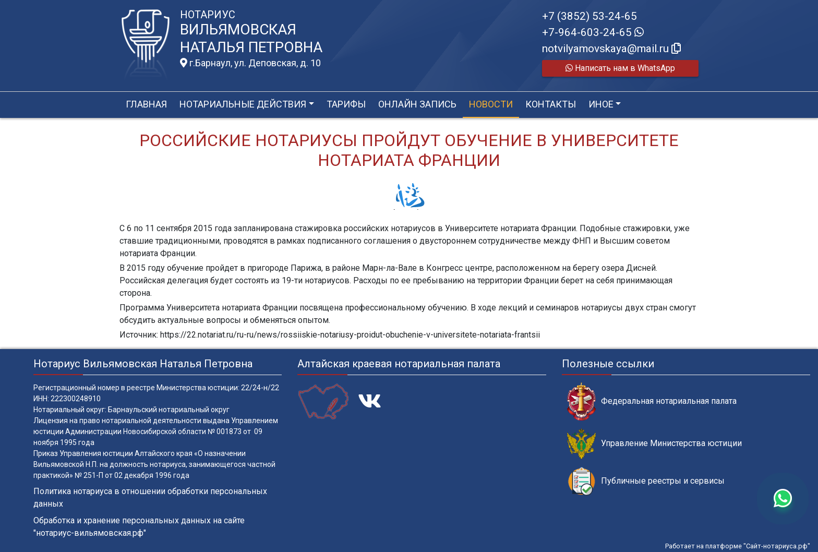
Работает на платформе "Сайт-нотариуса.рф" (737, 546)
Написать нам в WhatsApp (620, 68)
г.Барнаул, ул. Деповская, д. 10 (250, 63)
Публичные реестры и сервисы (646, 481)
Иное (601, 104)
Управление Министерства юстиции (654, 443)
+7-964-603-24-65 (593, 32)
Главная (146, 104)
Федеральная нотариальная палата (652, 401)
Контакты (550, 104)
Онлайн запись (417, 104)
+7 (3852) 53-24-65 (589, 16)
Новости (491, 104)
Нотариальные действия (242, 104)
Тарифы (346, 104)
